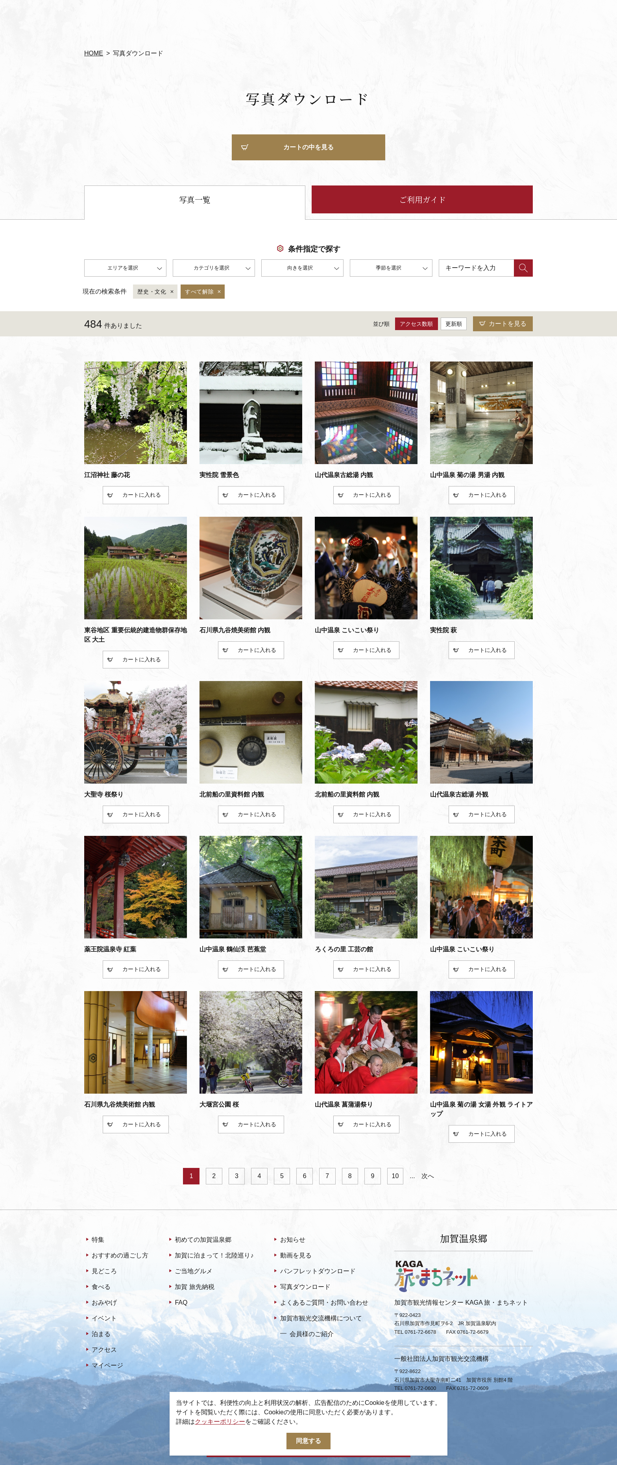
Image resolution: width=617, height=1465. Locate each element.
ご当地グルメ (189, 1271)
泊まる (97, 1334)
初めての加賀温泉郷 (199, 1240)
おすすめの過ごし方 (116, 1256)
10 (395, 1176)
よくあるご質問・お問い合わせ (320, 1303)
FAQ (177, 1303)
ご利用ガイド (422, 199)
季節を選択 (402, 269)
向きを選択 (313, 269)
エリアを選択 (134, 269)
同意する (308, 1440)
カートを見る (502, 324)
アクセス (100, 1350)
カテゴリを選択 (222, 269)
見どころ (100, 1271)
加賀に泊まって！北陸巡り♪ (210, 1256)
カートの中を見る (287, 147)
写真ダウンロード (301, 1287)
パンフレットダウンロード (313, 1271)
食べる (97, 1287)
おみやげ (100, 1303)
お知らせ (288, 1240)
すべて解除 (203, 291)
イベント (100, 1318)
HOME (93, 53)
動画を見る (291, 1256)
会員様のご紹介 (307, 1333)
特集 (94, 1240)
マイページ (103, 1366)
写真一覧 (195, 199)
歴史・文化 (156, 291)
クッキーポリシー (220, 1421)
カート (123, 496)
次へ (427, 1176)
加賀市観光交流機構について (317, 1318)
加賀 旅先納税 (190, 1287)
